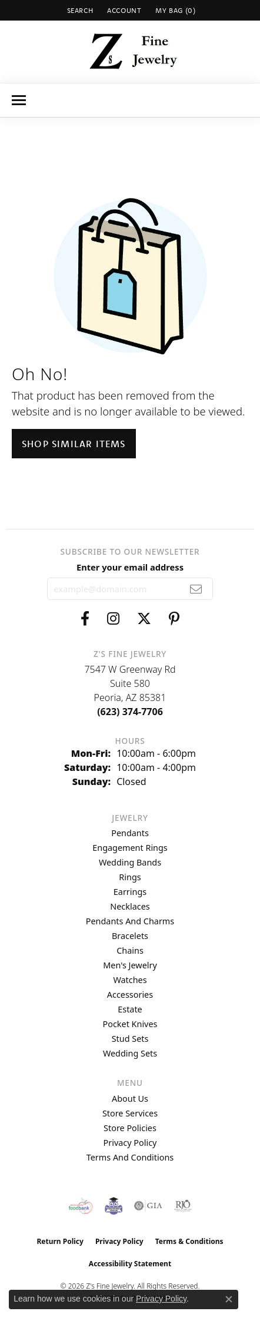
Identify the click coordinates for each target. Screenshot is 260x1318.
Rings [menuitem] (130, 877)
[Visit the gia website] (148, 1206)
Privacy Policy (130, 1142)
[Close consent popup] (228, 1299)
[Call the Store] (130, 711)
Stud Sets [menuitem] (130, 1038)
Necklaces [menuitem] (129, 906)
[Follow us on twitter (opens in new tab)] (144, 619)
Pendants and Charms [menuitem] (130, 921)
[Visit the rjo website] (183, 1206)
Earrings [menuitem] (130, 891)
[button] (79, 10)
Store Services (130, 1113)
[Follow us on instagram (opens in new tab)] (113, 619)
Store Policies (130, 1127)
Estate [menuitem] (130, 1009)
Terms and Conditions (130, 1157)
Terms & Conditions (189, 1241)
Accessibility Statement (130, 1264)
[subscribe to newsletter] (196, 588)
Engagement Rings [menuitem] (130, 847)
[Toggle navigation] (19, 100)
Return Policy (60, 1241)
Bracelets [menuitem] (130, 935)
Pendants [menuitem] (130, 833)
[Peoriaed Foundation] (113, 1206)
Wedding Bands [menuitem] (130, 862)
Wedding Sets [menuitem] (130, 1053)
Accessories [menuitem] (130, 994)
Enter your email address (130, 567)
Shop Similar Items (74, 444)
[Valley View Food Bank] (81, 1206)
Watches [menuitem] (129, 979)
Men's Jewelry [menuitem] (130, 965)
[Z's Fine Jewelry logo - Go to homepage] (130, 51)
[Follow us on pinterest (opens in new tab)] (174, 619)
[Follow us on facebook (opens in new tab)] (85, 619)
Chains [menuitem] (130, 950)
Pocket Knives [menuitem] (130, 1023)
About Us (130, 1098)
